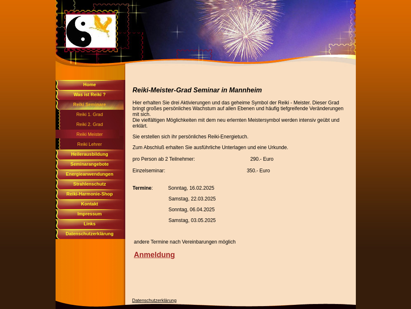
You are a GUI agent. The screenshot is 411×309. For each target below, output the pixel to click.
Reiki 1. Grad (89, 114)
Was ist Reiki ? (89, 94)
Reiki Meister (89, 134)
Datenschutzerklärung (90, 233)
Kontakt (89, 203)
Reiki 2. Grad (89, 124)
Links (90, 223)
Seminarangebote (90, 164)
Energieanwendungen (89, 173)
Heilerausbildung (89, 154)
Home (89, 84)
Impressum (90, 213)
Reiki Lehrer (89, 144)
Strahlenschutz (89, 183)
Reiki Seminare (89, 104)
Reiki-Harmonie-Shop (89, 193)
